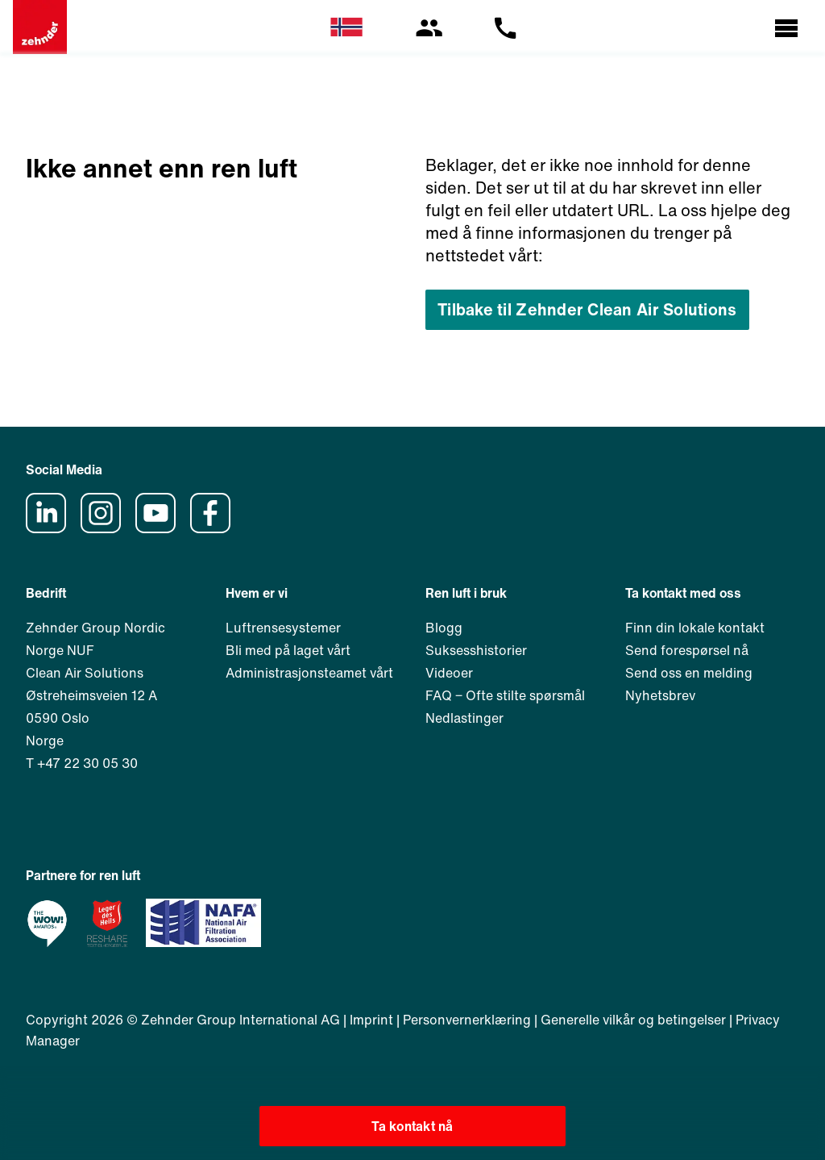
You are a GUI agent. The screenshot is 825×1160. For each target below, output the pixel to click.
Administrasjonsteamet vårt (309, 672)
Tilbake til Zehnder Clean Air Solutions (587, 309)
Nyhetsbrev (660, 695)
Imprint (371, 1019)
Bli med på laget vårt (288, 650)
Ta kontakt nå (412, 1126)
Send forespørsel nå (686, 650)
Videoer (449, 672)
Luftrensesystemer (283, 627)
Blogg (443, 627)
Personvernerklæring (467, 1019)
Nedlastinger (464, 718)
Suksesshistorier (476, 650)
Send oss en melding (688, 672)
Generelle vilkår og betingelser (633, 1019)
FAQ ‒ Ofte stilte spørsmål (505, 695)
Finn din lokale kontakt (695, 627)
